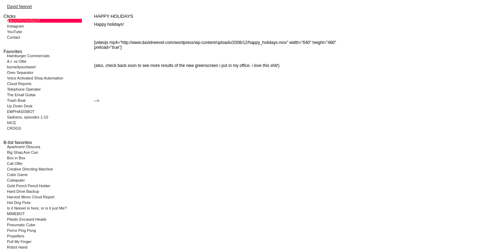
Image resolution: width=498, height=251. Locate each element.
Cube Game (17, 175)
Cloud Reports (19, 84)
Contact (13, 37)
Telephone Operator (24, 89)
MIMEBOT (16, 214)
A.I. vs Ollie (16, 61)
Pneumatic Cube (21, 225)
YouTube (14, 32)
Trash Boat (16, 100)
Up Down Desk (19, 106)
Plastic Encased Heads (26, 219)
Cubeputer (16, 180)
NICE (11, 123)
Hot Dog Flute (19, 202)
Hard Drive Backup (23, 191)
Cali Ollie (14, 163)
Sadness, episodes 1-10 (27, 117)
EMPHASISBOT (21, 111)
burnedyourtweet (21, 67)
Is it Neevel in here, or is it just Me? (37, 208)
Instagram (15, 26)
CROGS (14, 128)
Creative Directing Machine (30, 169)
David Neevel (19, 6)
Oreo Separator (20, 72)
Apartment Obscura (23, 147)
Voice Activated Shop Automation (35, 78)
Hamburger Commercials (28, 56)
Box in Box (16, 158)
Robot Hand (17, 247)
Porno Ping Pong (21, 230)
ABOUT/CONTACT (23, 20)
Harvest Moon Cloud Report (30, 197)
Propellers (15, 236)
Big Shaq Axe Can (22, 152)
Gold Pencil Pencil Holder (29, 186)
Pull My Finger (19, 241)
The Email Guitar (21, 95)
